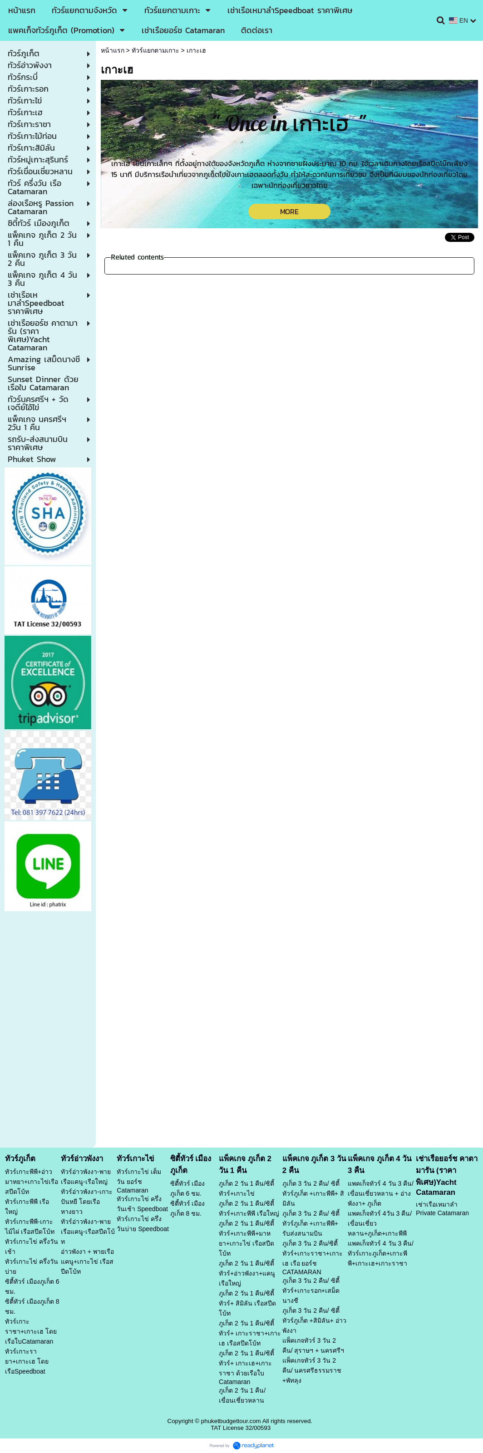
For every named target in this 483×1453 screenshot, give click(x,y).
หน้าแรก (112, 50)
